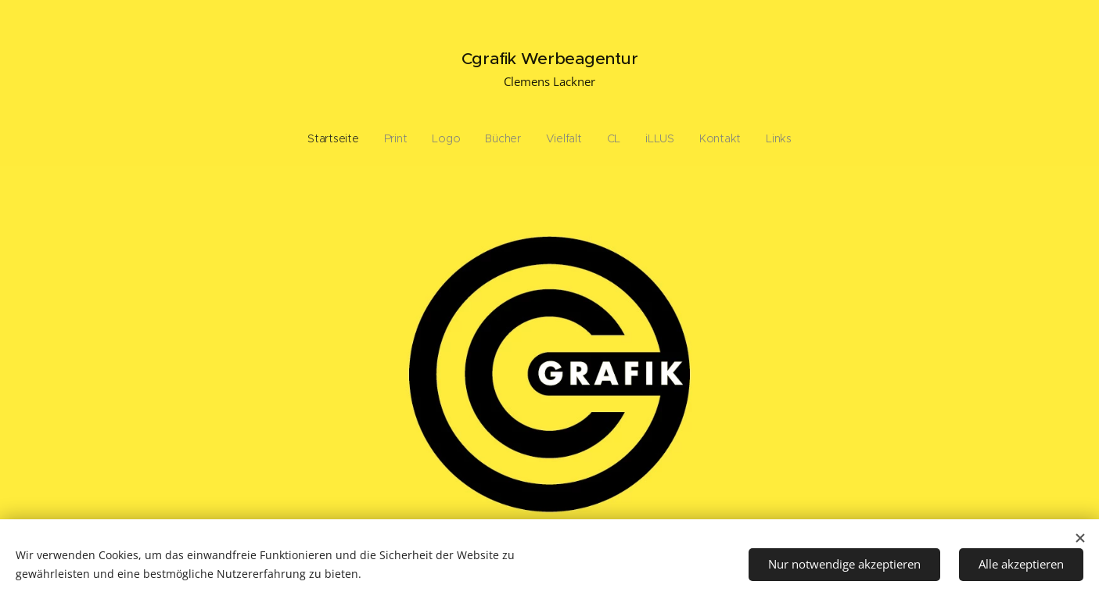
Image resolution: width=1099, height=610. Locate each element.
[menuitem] (456, 138)
